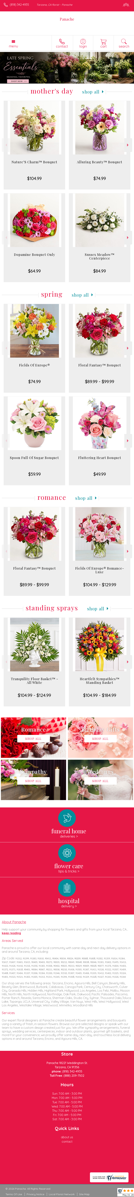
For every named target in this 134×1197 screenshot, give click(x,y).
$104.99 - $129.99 (99, 584)
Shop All (90, 92)
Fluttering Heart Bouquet (99, 458)
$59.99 (34, 474)
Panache (67, 19)
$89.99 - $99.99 (99, 381)
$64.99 (34, 271)
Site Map (84, 1194)
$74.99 (99, 178)
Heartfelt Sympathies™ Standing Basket (99, 681)
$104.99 (34, 178)
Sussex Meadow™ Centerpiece (100, 256)
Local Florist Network (62, 1194)
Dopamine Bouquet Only (34, 254)
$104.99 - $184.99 (99, 695)
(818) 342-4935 (19, 4)
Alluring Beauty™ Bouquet (99, 162)
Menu (13, 46)
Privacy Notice (35, 1194)
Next (128, 145)
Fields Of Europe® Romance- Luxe (99, 570)
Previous (6, 145)
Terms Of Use (14, 1194)
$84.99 (99, 271)
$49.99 (99, 474)
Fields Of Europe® (34, 365)
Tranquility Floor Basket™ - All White (34, 681)
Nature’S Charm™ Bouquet (34, 162)
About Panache (14, 922)
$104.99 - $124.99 (34, 695)
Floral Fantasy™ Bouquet (99, 365)
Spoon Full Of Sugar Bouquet (34, 458)
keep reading (11, 933)
